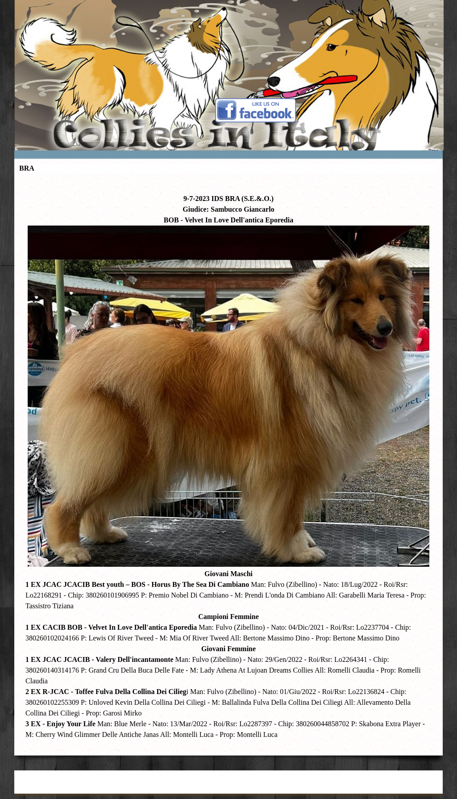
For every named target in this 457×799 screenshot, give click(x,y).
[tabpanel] (228, 462)
